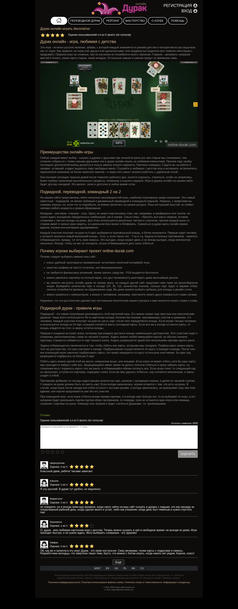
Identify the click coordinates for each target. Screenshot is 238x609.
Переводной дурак (85, 20)
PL (125, 568)
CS (142, 568)
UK (116, 568)
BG (133, 568)
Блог (97, 568)
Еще (118, 562)
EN (107, 568)
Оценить (187, 454)
